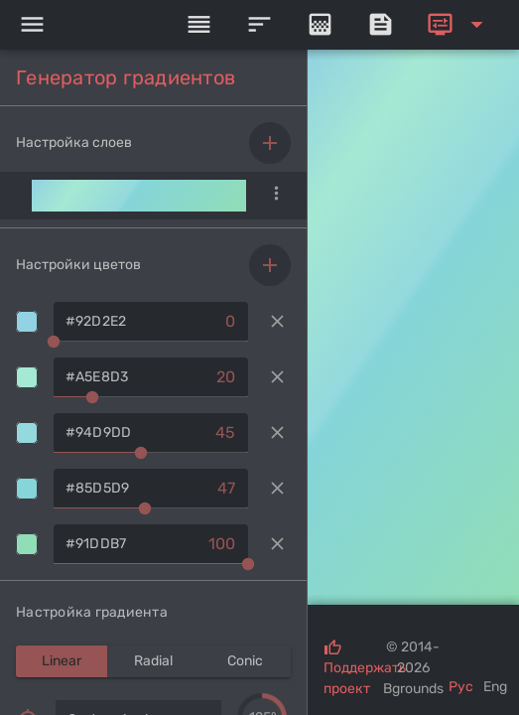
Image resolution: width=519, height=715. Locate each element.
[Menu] (32, 25)
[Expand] (458, 25)
